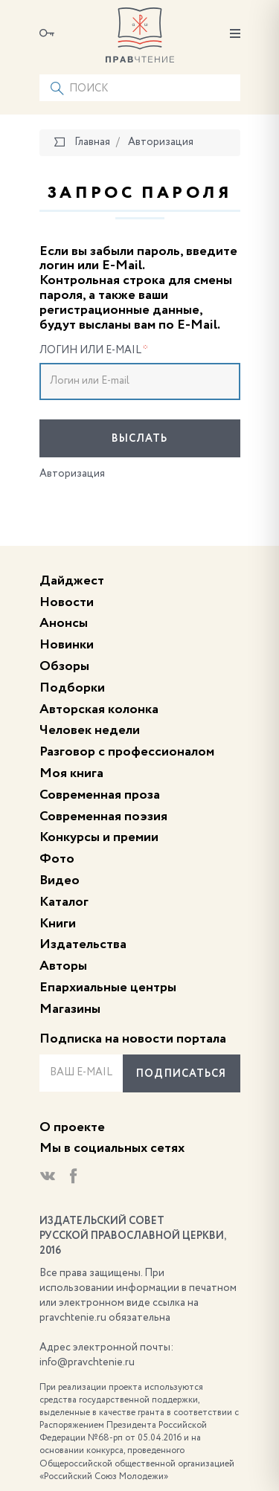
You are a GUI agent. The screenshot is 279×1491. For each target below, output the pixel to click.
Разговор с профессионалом (126, 752)
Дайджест (71, 580)
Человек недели (89, 730)
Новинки (66, 644)
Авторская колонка (98, 709)
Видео (59, 880)
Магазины (69, 1009)
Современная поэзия (103, 816)
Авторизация (72, 473)
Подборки (72, 688)
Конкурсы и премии (98, 837)
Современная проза (99, 795)
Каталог (64, 902)
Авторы (63, 966)
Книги (57, 923)
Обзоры (64, 666)
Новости (66, 602)
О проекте (72, 1127)
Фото (56, 859)
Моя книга (71, 773)
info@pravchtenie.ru (87, 1362)
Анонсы (63, 623)
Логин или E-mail (93, 350)
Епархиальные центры (107, 987)
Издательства (82, 944)
